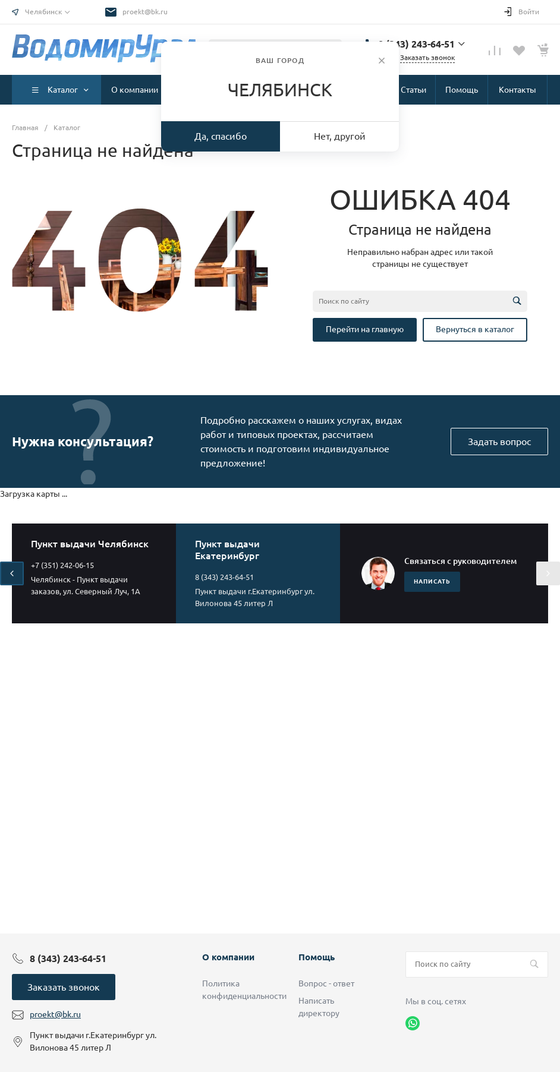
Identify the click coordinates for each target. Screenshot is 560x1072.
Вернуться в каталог (475, 329)
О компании (228, 957)
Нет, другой (340, 136)
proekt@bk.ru (145, 11)
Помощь (316, 957)
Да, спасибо (220, 136)
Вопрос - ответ (326, 983)
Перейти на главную (365, 329)
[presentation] (12, 573)
